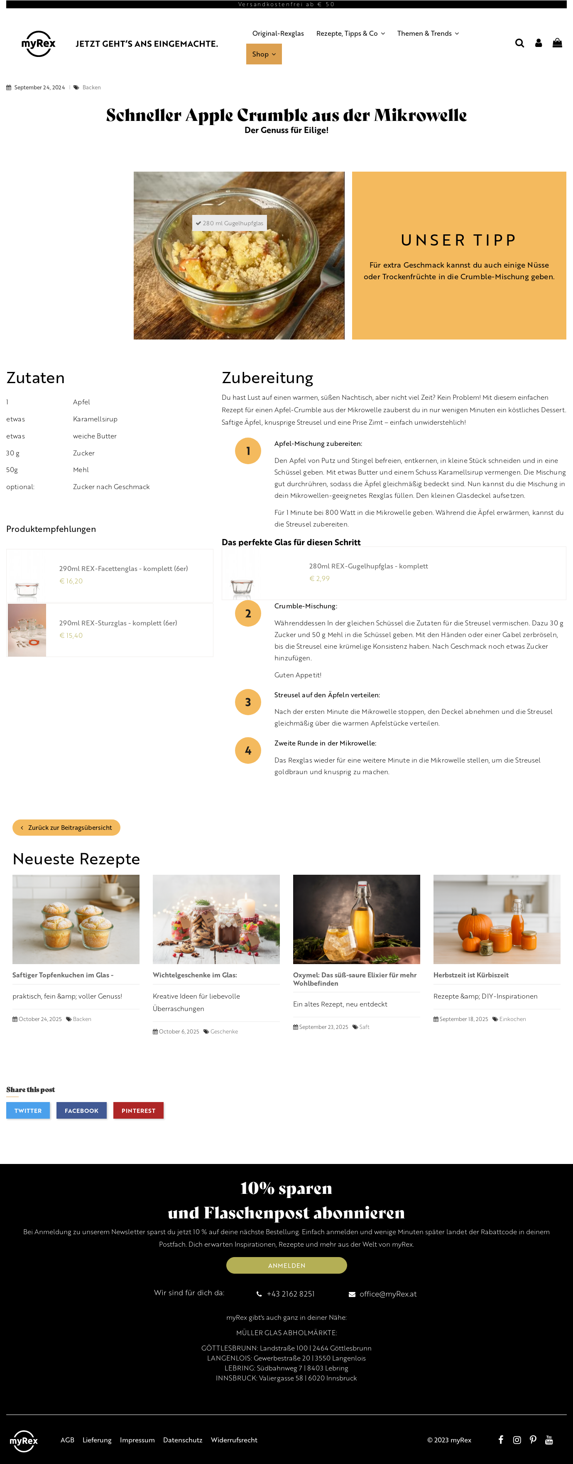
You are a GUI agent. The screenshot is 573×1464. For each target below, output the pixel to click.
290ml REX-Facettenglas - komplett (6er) (123, 568)
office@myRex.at (388, 1293)
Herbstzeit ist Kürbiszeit (471, 974)
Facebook (81, 1110)
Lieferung (97, 1439)
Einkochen (513, 1019)
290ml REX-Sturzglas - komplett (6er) (118, 622)
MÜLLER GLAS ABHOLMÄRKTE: (286, 1332)
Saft (365, 1027)
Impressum (137, 1439)
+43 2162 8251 (291, 1293)
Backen (92, 87)
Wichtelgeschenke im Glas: (195, 974)
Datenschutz (183, 1439)
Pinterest (138, 1110)
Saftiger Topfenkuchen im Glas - (62, 974)
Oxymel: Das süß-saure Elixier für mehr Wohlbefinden (354, 978)
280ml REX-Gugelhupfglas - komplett (368, 566)
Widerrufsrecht (234, 1439)
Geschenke (224, 1031)
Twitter (28, 1110)
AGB (67, 1439)
